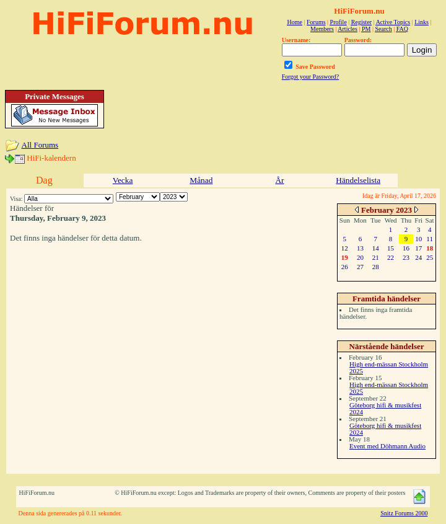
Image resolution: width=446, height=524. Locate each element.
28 (375, 266)
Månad (201, 180)
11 (429, 238)
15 (390, 248)
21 (375, 257)
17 (418, 248)
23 (406, 257)
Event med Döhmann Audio (387, 446)
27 (360, 266)
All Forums (40, 144)
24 (418, 257)
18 (429, 248)
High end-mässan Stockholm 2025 (388, 367)
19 (344, 257)
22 (390, 257)
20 (360, 257)
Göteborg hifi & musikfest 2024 (385, 408)
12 (344, 248)
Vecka (123, 180)
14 (375, 248)
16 (406, 248)
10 (418, 238)
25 (429, 257)
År (279, 180)
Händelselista (358, 180)
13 (360, 248)
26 (344, 266)
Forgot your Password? (310, 76)
